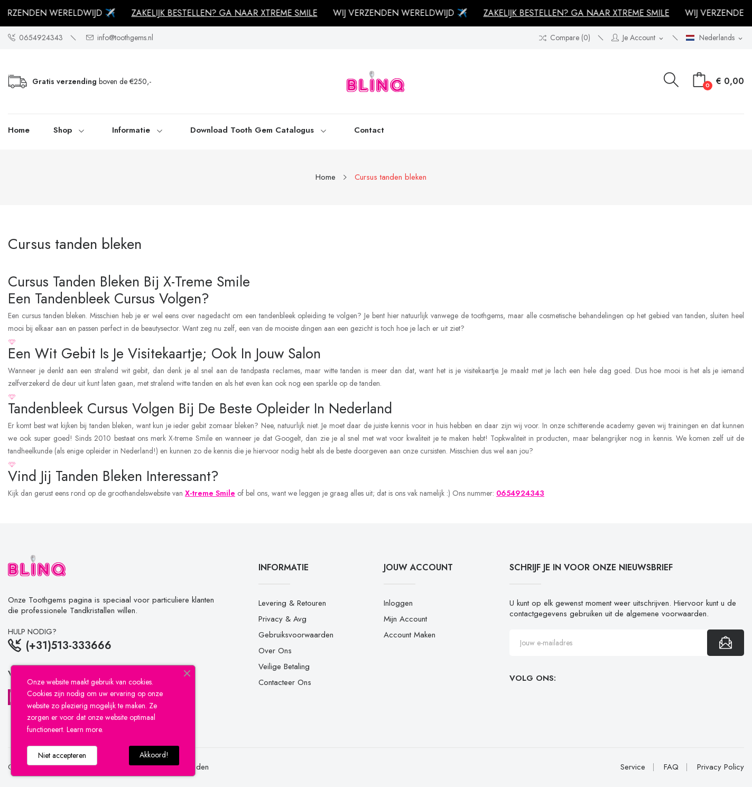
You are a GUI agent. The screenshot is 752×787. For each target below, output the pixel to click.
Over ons (275, 650)
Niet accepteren (62, 755)
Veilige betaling (284, 666)
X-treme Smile (210, 493)
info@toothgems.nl (119, 38)
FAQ (671, 767)
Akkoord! (154, 754)
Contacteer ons (284, 682)
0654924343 (35, 38)
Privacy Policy (720, 767)
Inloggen (398, 603)
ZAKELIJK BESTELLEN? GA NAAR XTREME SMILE (228, 13)
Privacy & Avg (282, 619)
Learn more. (85, 729)
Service (632, 767)
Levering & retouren (292, 603)
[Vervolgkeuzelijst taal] (715, 38)
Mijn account (405, 619)
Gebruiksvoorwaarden (295, 634)
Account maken (409, 634)
